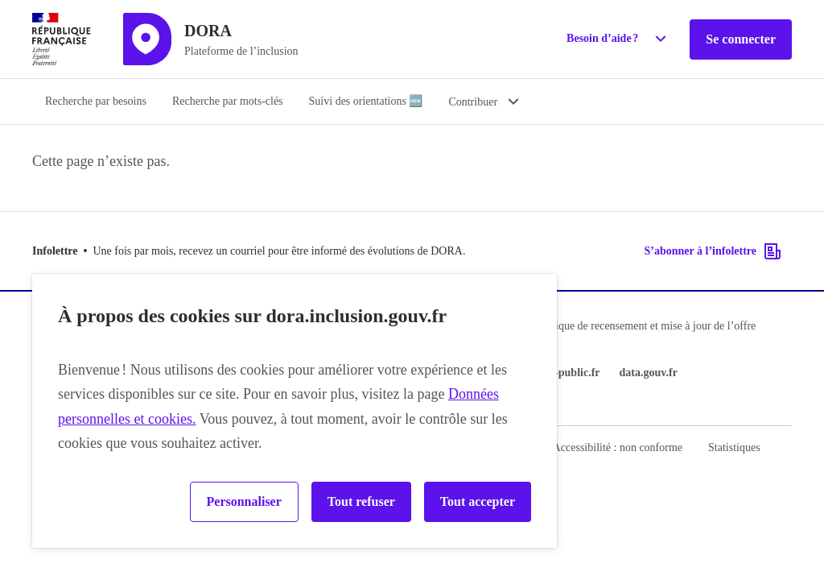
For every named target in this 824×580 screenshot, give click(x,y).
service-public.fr (560, 373)
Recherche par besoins (95, 101)
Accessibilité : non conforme (617, 447)
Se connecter (741, 39)
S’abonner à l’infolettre (713, 251)
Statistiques (734, 447)
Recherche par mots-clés (227, 101)
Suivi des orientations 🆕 (366, 101)
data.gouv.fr (649, 373)
